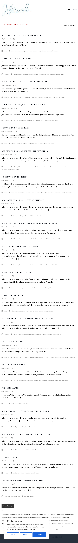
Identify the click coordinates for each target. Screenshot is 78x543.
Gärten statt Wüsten (13, 365)
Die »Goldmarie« (10, 388)
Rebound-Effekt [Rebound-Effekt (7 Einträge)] (57, 524)
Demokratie (22, 265)
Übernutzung (55, 51)
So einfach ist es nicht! (14, 177)
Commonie (14, 192)
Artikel (5, 51)
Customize (13, 534)
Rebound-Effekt (64, 166)
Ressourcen (37, 51)
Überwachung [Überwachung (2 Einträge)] (53, 530)
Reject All (26, 534)
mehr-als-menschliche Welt (44, 97)
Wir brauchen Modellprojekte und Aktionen (26, 434)
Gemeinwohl (32, 74)
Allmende (15, 97)
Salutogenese (58, 380)
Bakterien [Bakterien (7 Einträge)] (34, 515)
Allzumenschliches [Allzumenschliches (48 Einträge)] (16, 515)
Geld (12, 403)
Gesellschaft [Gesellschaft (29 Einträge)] (56, 518)
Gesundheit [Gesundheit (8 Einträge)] (66, 518)
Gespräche (6, 74)
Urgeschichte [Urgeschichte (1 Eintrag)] (60, 527)
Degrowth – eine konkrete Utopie (20, 246)
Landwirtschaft (39, 166)
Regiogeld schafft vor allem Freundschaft (25, 411)
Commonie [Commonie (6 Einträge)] (51, 515)
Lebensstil (34, 97)
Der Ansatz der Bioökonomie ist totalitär (25, 151)
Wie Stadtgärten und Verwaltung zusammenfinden (29, 223)
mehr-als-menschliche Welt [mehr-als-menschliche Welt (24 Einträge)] (59, 521)
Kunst (41, 357)
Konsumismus (20, 51)
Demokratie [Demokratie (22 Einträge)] (69, 515)
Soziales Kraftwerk (12, 295)
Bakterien (13, 51)
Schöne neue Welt (11, 457)
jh (14, 39)
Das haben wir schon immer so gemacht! (23, 200)
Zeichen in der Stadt (13, 342)
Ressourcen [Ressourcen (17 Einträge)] (68, 524)
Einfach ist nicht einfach (15, 128)
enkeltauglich (22, 120)
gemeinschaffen (30, 120)
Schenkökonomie (42, 311)
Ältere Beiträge (8, 506)
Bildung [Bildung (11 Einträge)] (42, 515)
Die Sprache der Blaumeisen (16, 272)
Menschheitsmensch (41, 74)
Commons (25, 74)
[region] (26, 528)
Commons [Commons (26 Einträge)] (60, 515)
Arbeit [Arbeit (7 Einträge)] (27, 515)
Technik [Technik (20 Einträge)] (51, 527)
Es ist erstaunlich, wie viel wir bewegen (23, 105)
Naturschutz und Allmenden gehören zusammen (28, 318)
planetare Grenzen (29, 51)
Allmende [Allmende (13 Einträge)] (5, 515)
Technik (49, 51)
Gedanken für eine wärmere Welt (12, 496)
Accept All (39, 534)
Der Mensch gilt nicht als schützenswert (24, 81)
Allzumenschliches (18, 74)
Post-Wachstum (42, 265)
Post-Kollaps (44, 120)
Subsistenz (43, 51)
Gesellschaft (28, 97)
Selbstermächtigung (52, 74)
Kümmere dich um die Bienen (16, 58)
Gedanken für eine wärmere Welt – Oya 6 (23, 480)
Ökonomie (46, 166)
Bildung (15, 215)
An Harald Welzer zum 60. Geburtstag (22, 35)
